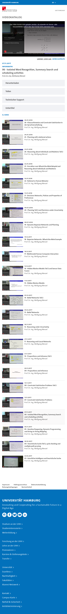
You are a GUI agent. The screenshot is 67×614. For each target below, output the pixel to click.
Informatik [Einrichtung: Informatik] (7, 66)
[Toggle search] (59, 2)
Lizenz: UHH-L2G (44, 58)
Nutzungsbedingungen (10, 487)
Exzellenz (6, 571)
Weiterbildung (8, 532)
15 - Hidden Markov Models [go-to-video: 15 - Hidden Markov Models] (34, 283)
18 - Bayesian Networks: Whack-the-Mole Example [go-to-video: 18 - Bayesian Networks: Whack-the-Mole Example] (43, 239)
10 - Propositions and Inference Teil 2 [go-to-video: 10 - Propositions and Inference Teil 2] (38, 356)
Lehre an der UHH (10, 545)
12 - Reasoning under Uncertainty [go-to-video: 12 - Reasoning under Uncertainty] (36, 327)
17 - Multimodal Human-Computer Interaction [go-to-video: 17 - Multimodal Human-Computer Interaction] (41, 254)
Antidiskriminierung (11, 606)
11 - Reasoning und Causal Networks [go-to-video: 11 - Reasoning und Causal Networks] (37, 341)
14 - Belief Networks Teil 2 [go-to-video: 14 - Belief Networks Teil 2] (33, 298)
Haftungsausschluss (20, 485)
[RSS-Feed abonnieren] (3, 115)
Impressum (6, 485)
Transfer (6, 558)
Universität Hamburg (10, 2)
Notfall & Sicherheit (11, 602)
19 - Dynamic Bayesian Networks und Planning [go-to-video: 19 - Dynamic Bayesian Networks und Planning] (41, 225)
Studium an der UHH (11, 524)
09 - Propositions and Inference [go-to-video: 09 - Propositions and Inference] (36, 371)
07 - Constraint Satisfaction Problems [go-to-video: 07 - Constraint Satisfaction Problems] (38, 400)
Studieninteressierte (11, 528)
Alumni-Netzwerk (10, 584)
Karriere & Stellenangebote (14, 554)
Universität (7, 567)
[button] (53, 2)
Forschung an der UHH (12, 541)
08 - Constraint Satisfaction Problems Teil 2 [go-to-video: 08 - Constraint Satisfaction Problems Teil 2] (40, 385)
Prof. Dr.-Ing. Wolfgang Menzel (13, 76)
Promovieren (8, 550)
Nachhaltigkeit (8, 576)
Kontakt (5, 593)
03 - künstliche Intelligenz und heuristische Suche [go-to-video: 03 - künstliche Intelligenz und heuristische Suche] (42, 458)
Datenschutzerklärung (38, 485)
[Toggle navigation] (64, 2)
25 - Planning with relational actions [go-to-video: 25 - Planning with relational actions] (37, 137)
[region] (33, 83)
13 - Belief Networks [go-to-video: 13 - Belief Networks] (31, 312)
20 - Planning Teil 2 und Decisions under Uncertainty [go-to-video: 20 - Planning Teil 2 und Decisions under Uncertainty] (43, 210)
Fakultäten (7, 580)
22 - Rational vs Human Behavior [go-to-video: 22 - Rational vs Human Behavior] (36, 181)
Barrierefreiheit (27, 487)
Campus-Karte (8, 597)
